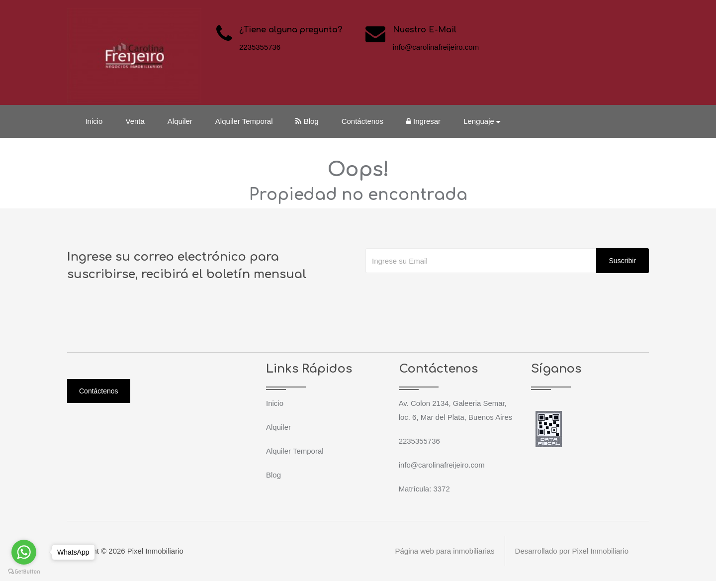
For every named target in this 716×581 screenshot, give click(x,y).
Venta (135, 121)
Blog (307, 121)
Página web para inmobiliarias (444, 551)
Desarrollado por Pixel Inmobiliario (571, 551)
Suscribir (622, 261)
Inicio (94, 121)
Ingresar (424, 121)
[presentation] (441, 293)
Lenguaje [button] (479, 121)
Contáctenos (362, 121)
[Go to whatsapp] (23, 552)
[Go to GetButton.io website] (24, 571)
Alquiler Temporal (244, 121)
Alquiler (180, 121)
